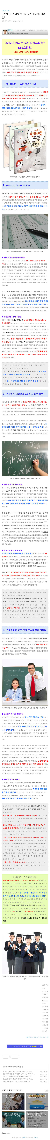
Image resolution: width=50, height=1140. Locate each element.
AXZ (24, 1138)
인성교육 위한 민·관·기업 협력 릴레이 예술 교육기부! (18, 1074)
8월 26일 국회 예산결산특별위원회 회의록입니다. (17, 1079)
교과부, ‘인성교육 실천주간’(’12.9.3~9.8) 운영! (16, 1076)
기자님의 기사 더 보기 (40, 1037)
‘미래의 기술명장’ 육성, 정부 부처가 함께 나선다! (16, 1071)
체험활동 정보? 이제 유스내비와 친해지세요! (15, 1081)
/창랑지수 (29, 1037)
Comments (6, 1133)
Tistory (36, 1138)
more (46, 1090)
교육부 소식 (5, 11)
